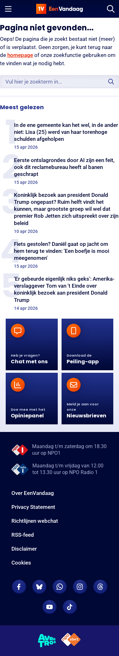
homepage (20, 55)
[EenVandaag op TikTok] (70, 607)
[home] (59, 9)
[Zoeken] (111, 8)
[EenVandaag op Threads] (100, 587)
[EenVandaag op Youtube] (49, 607)
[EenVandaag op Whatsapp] (60, 587)
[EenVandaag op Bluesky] (39, 587)
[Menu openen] (8, 8)
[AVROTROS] (47, 640)
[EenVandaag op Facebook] (19, 587)
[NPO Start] (71, 640)
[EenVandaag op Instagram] (80, 587)
